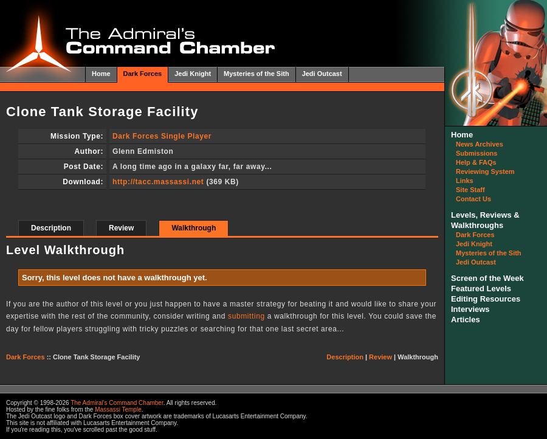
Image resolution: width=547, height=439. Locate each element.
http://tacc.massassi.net (158, 182)
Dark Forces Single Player (162, 136)
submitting (246, 316)
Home (101, 73)
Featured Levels (481, 288)
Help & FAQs (476, 162)
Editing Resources (485, 298)
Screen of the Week (487, 278)
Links (464, 180)
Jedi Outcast (322, 73)
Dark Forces (142, 73)
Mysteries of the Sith (256, 73)
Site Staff (470, 189)
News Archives (479, 144)
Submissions (476, 153)
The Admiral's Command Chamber (117, 402)
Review (121, 228)
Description (51, 228)
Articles (465, 319)
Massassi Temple (118, 409)
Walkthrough (193, 228)
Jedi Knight (192, 73)
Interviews (470, 309)
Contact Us (473, 198)
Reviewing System (485, 171)
